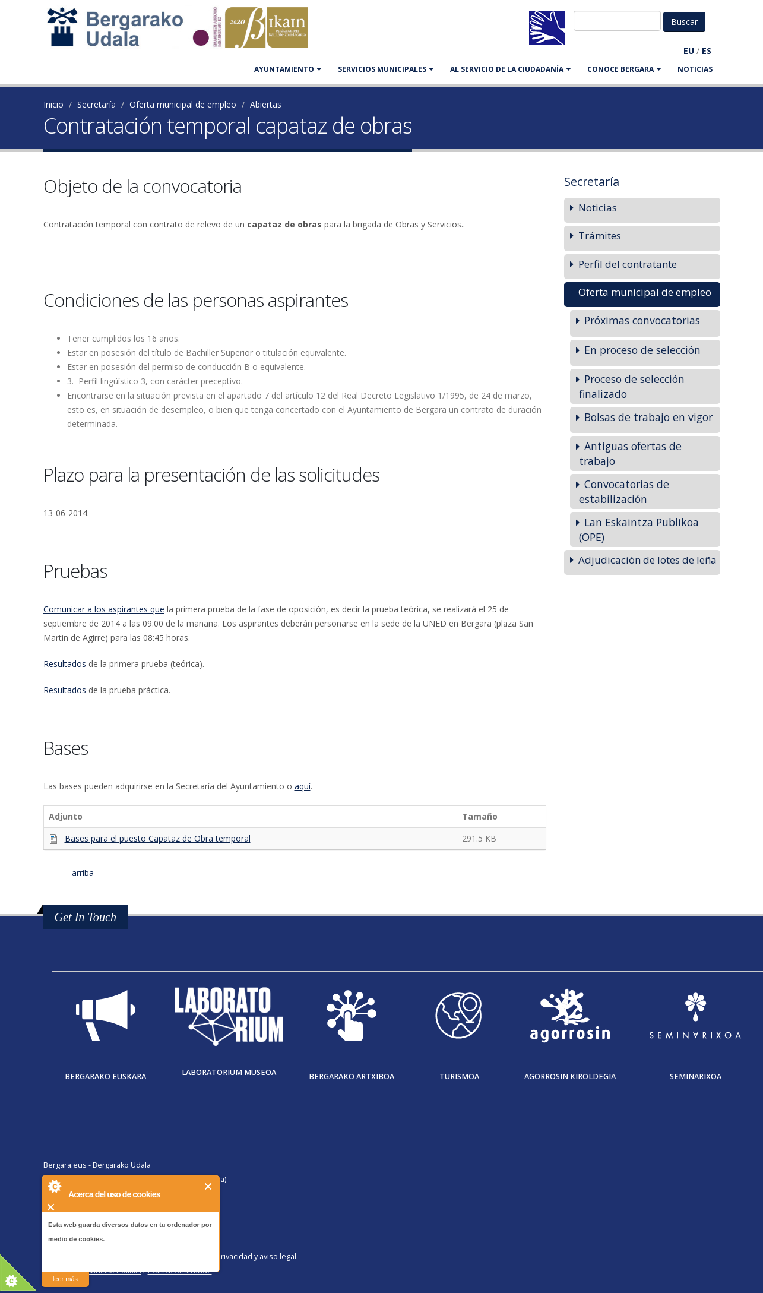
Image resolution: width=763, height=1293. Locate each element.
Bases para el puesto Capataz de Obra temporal (158, 838)
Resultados (64, 663)
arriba (81, 872)
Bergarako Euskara (105, 1076)
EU (688, 50)
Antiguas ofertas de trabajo (630, 453)
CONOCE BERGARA (624, 69)
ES (706, 50)
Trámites (599, 235)
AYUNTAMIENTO (287, 69)
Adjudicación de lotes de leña (647, 560)
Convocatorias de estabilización (624, 491)
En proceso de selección (642, 350)
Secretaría (96, 104)
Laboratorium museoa (229, 1072)
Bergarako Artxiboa (351, 1076)
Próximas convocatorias (642, 320)
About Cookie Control (54, 1186)
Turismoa (459, 1076)
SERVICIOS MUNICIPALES (385, 69)
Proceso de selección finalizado (632, 386)
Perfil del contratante (627, 264)
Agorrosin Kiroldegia (570, 1076)
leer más (65, 1278)
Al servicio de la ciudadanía (510, 69)
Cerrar (209, 1186)
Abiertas (265, 104)
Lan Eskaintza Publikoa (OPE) (639, 529)
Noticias (695, 69)
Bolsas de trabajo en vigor (648, 417)
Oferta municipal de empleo (182, 104)
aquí (303, 786)
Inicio (53, 104)
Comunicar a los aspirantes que (103, 609)
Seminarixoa (695, 1076)
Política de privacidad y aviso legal (237, 1256)
